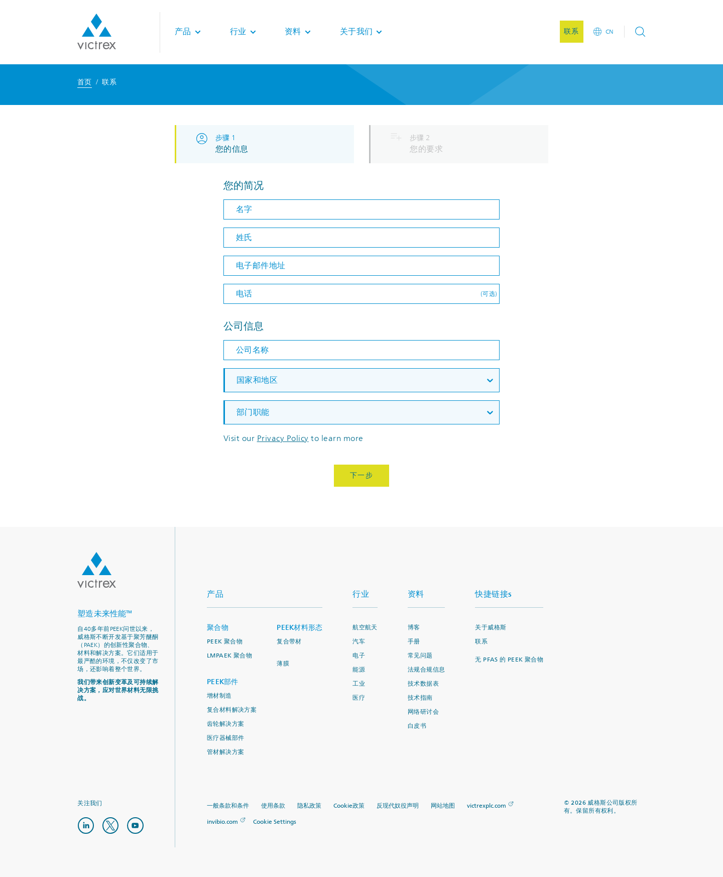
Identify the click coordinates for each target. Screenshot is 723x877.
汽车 (358, 641)
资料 (416, 594)
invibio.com (222, 822)
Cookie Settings (274, 822)
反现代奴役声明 (398, 806)
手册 (414, 641)
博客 (414, 627)
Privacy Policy (283, 438)
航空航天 (365, 627)
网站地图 (443, 806)
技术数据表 (423, 684)
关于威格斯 (490, 627)
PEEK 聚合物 (225, 641)
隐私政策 (309, 806)
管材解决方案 (225, 752)
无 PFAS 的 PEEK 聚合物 (509, 659)
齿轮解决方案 (225, 724)
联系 (481, 641)
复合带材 (289, 641)
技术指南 (420, 698)
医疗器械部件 (225, 738)
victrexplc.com (486, 806)
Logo (96, 570)
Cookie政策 (349, 806)
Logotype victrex (96, 32)
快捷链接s (493, 594)
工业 (358, 684)
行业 (360, 594)
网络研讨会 (423, 712)
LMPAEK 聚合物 (229, 655)
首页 (84, 82)
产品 (215, 594)
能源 (358, 670)
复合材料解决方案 (232, 710)
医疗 (358, 698)
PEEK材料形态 (299, 627)
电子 (358, 655)
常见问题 (420, 655)
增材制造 (219, 696)
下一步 (361, 475)
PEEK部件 (222, 682)
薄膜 (283, 664)
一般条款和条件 (228, 806)
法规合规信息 (426, 670)
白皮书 (417, 726)
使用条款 (273, 806)
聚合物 (217, 627)
